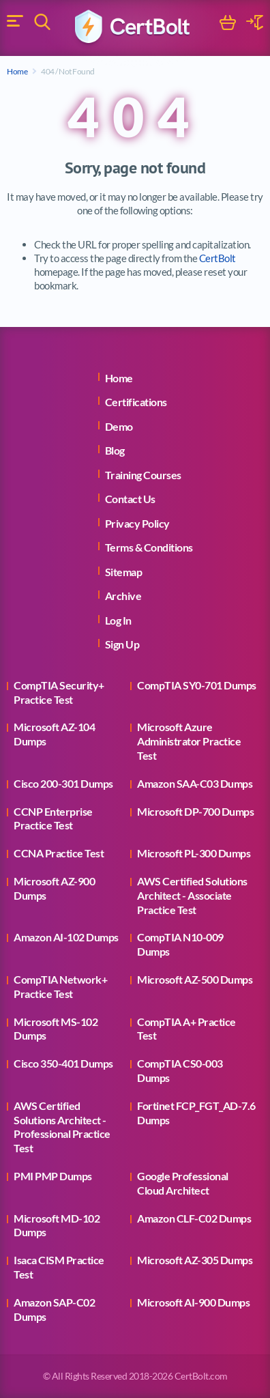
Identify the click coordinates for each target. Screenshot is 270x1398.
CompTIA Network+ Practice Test (60, 986)
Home (17, 71)
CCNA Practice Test (59, 852)
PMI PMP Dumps (53, 1175)
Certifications (136, 401)
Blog (115, 450)
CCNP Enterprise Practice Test (53, 818)
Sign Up (122, 644)
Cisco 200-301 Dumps (63, 783)
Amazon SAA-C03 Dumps (194, 783)
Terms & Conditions (149, 547)
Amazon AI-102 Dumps (66, 936)
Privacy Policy (137, 523)
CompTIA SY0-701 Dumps (196, 685)
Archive (123, 595)
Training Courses (143, 474)
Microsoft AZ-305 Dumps (194, 1259)
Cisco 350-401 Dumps (63, 1063)
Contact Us (130, 498)
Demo (119, 426)
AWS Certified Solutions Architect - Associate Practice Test (192, 895)
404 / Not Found (68, 71)
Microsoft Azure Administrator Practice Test (189, 741)
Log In (118, 620)
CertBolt (217, 258)
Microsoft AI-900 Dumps (193, 1302)
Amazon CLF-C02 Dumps (194, 1218)
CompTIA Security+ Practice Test (59, 692)
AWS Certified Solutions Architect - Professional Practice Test (62, 1126)
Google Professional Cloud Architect (182, 1183)
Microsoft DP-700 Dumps (195, 811)
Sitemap (123, 571)
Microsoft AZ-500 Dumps (194, 979)
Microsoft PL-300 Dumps (193, 852)
